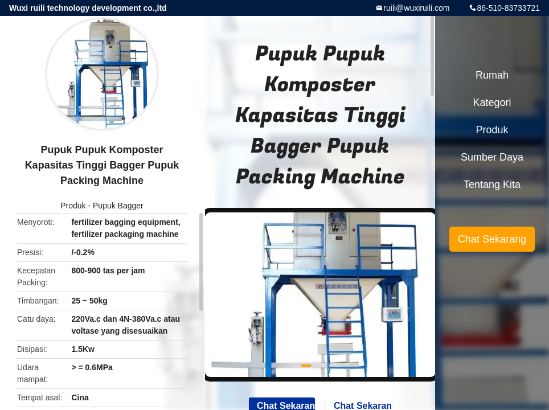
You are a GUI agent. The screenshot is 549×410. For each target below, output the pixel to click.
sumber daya (492, 157)
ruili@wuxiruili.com (416, 8)
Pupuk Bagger (118, 205)
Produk (72, 205)
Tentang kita (492, 184)
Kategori (492, 102)
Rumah (492, 75)
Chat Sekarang (492, 239)
